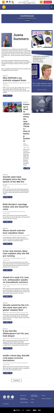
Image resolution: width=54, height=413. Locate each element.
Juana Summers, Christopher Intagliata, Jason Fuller (14, 258)
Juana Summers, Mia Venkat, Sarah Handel (12, 338)
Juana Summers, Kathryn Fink (26, 144)
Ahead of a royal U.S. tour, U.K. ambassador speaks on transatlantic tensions (16, 279)
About (32, 402)
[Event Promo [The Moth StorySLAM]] (42, 104)
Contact (43, 395)
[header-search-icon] (41, 2)
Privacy (32, 399)
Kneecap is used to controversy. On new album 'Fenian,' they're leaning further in (26, 122)
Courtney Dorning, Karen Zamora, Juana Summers (14, 211)
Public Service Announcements (34, 396)
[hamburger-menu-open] (3, 2)
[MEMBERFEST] (42, 39)
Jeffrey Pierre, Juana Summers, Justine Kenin (13, 235)
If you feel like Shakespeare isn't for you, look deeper (16, 333)
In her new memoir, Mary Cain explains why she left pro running (16, 253)
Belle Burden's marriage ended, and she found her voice (15, 206)
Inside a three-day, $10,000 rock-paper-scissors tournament (16, 358)
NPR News (5, 75)
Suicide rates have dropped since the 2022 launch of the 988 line (14, 179)
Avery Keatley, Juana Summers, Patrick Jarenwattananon (15, 362)
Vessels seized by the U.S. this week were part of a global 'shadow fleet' (16, 307)
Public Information (24, 402)
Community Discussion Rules (24, 399)
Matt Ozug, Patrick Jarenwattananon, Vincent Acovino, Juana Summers (16, 83)
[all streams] (52, 7)
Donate (48, 2)
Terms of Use (23, 395)
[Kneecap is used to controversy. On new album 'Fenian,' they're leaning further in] (12, 107)
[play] (4, 7)
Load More (16, 380)
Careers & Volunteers (46, 398)
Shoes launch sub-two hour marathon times (14, 231)
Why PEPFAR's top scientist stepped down (14, 79)
